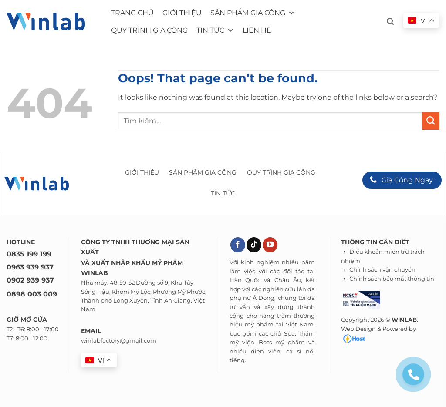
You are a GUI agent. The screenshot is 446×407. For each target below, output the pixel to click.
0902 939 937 (30, 280)
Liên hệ (257, 30)
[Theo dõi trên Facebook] (237, 244)
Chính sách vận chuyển (382, 269)
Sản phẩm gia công (252, 13)
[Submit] (430, 120)
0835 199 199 (29, 254)
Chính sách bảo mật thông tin (391, 279)
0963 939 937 (30, 267)
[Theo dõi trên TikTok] (254, 244)
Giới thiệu (182, 13)
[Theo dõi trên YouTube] (270, 244)
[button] (390, 21)
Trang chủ (132, 13)
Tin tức (215, 30)
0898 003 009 (32, 294)
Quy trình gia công (149, 30)
